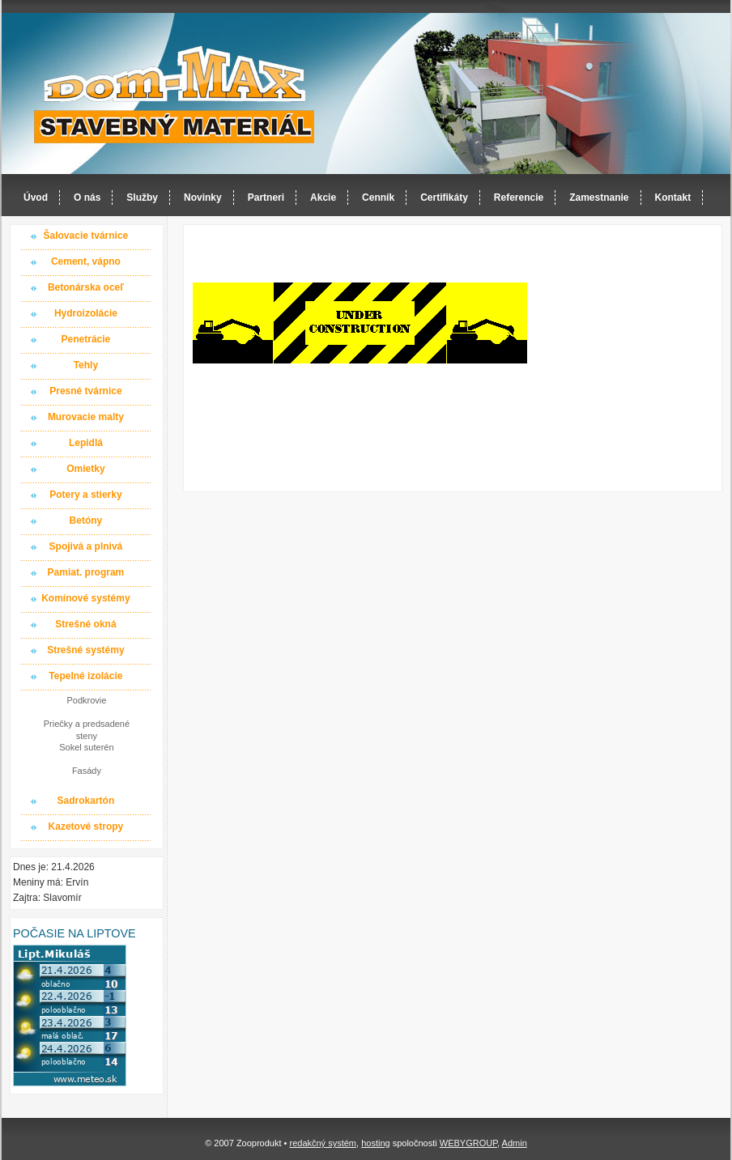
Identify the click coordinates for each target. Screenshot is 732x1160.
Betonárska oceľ (86, 287)
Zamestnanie (598, 197)
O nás (87, 197)
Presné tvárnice (85, 391)
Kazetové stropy (86, 826)
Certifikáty (444, 197)
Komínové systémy (85, 598)
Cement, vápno (86, 261)
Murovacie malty (86, 417)
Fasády (86, 770)
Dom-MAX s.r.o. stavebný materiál (175, 94)
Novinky (203, 197)
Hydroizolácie (85, 313)
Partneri (266, 197)
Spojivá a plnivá (86, 546)
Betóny (86, 520)
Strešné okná (85, 624)
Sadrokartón (86, 800)
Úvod (35, 197)
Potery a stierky (85, 494)
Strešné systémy (85, 650)
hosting (375, 1143)
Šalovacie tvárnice (86, 235)
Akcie (323, 197)
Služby (142, 197)
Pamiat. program (86, 572)
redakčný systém (322, 1143)
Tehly (86, 365)
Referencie (518, 197)
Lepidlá (86, 442)
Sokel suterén (86, 747)
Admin (514, 1143)
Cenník (378, 197)
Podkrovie (86, 700)
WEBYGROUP (468, 1143)
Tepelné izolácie (85, 676)
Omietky (85, 468)
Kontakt (673, 197)
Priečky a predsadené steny (87, 729)
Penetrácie (86, 339)
